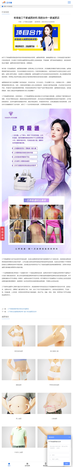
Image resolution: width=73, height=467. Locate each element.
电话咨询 (45, 464)
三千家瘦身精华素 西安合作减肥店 (18, 309)
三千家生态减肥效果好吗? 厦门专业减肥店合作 (22, 311)
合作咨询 (27, 464)
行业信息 (10, 6)
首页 (5, 6)
